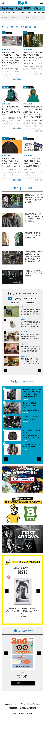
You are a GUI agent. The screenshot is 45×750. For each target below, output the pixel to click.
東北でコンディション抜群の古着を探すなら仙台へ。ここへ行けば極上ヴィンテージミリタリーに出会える (30, 336)
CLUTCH (32, 299)
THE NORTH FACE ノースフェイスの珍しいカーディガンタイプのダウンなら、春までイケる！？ (11, 162)
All (10, 299)
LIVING (29, 13)
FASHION (6, 13)
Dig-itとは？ (11, 704)
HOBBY (21, 13)
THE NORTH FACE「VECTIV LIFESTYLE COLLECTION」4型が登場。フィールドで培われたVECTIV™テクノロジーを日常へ (11, 58)
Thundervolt (29, 302)
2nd (4, 33)
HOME (4, 17)
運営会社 (13, 707)
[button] (5, 370)
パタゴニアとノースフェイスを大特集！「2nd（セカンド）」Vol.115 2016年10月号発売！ (32, 162)
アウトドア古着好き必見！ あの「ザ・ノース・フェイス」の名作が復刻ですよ (11, 110)
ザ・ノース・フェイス (29, 17)
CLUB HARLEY (16, 302)
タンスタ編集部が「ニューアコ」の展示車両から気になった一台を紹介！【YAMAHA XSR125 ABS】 (30, 312)
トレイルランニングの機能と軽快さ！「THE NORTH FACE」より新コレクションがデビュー (33, 56)
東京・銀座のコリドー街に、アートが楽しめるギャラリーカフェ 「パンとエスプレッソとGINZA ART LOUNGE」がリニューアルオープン (30, 361)
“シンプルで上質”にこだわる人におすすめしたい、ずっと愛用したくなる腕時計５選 (30, 324)
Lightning (5, 87)
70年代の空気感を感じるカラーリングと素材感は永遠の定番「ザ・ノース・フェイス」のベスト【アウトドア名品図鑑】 (32, 112)
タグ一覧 (13, 17)
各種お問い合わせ (28, 707)
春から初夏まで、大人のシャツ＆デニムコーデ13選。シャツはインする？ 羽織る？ (30, 349)
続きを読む (17, 79)
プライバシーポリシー (29, 704)
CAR (13, 13)
